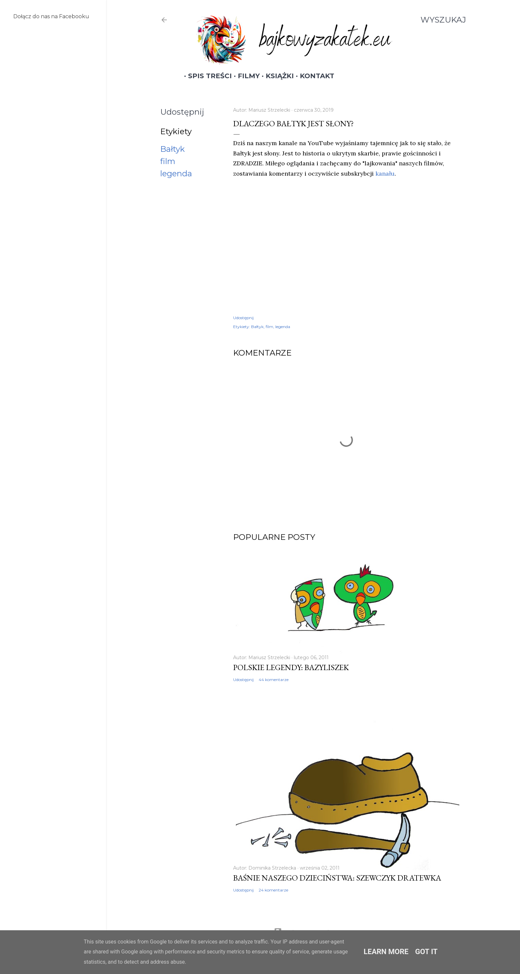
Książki (276, 76)
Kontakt (313, 76)
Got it (426, 951)
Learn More (386, 951)
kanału (385, 173)
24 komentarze (273, 890)
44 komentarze (274, 679)
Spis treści (206, 76)
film (167, 161)
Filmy (245, 76)
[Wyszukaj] (443, 20)
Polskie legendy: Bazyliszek (291, 667)
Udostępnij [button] (182, 112)
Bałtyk (172, 149)
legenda (176, 173)
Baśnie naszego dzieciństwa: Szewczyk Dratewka (337, 878)
